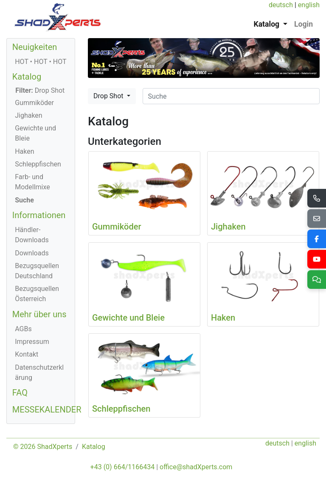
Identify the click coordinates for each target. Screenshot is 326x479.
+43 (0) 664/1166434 (122, 467)
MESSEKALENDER (47, 409)
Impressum (32, 342)
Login (303, 24)
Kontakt (26, 354)
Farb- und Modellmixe (32, 182)
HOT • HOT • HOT (40, 62)
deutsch (281, 5)
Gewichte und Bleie (35, 133)
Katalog (26, 77)
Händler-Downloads (31, 235)
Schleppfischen (38, 164)
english (309, 5)
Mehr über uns (39, 314)
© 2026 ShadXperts (42, 447)
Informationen (39, 215)
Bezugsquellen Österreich (37, 294)
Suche (24, 200)
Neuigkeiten (34, 47)
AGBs (23, 329)
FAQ (20, 393)
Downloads (31, 253)
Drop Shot (109, 96)
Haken (24, 151)
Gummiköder (34, 103)
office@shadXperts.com (196, 467)
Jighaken (28, 115)
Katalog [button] (267, 24)
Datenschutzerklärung (39, 372)
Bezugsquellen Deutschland (37, 271)
